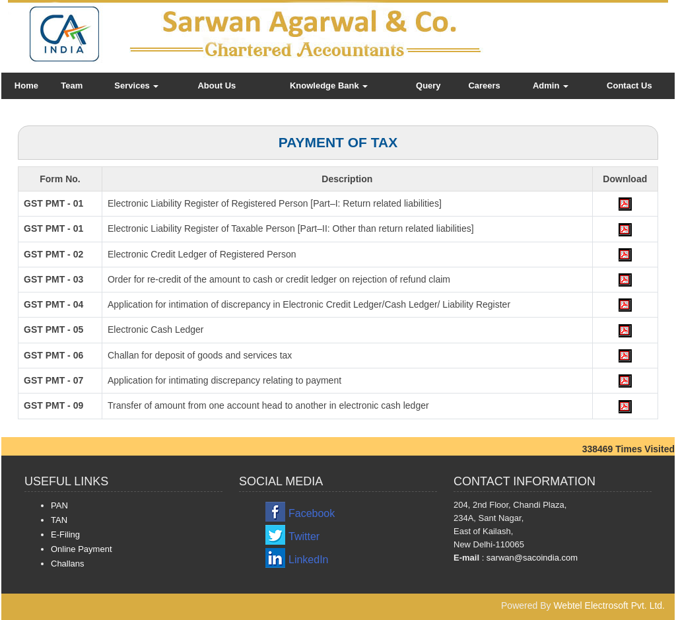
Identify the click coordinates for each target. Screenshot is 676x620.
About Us (216, 85)
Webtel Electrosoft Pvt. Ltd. (609, 605)
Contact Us (629, 85)
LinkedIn (308, 559)
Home (26, 85)
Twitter (304, 536)
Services (136, 85)
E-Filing (65, 534)
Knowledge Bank (329, 85)
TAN (59, 520)
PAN (59, 505)
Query (428, 85)
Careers (484, 85)
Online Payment (81, 549)
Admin (550, 85)
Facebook (311, 513)
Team (72, 85)
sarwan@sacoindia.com (531, 558)
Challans (67, 563)
